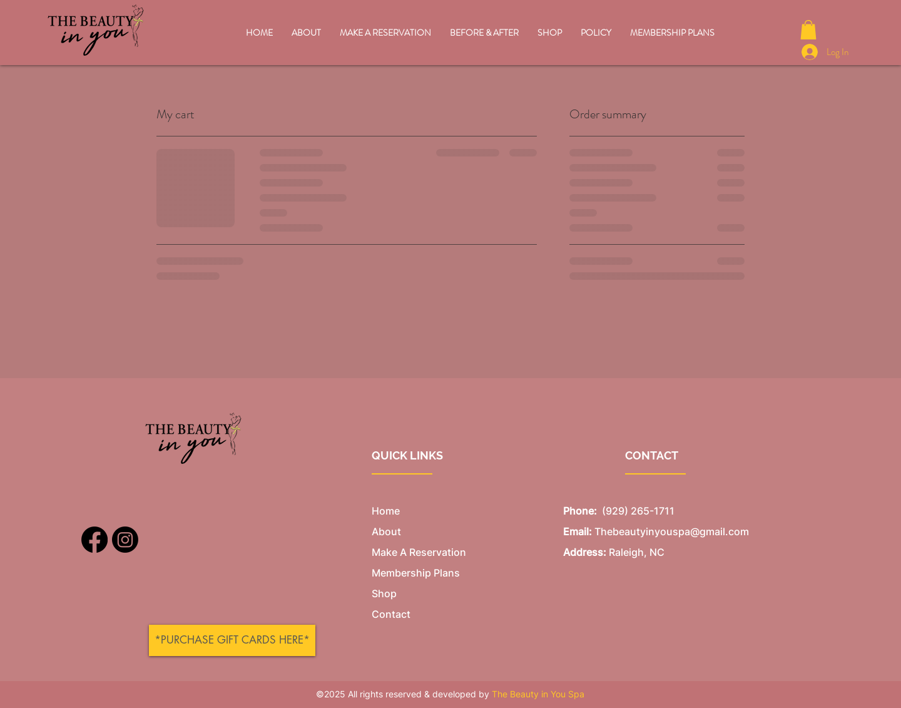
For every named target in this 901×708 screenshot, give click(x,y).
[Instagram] (125, 539)
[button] (808, 29)
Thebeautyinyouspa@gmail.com (671, 531)
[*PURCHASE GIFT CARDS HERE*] (232, 640)
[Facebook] (94, 539)
